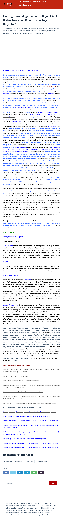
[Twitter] (13, 472)
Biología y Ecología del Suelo (33, 28)
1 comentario (39, 33)
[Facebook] (6, 472)
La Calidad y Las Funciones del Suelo (23, 33)
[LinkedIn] (20, 472)
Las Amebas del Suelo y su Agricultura (15, 376)
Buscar (53, 483)
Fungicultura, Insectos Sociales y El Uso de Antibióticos (21, 381)
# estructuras (8, 461)
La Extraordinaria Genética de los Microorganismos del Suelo (23, 392)
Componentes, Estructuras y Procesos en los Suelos (18, 32)
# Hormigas (18, 461)
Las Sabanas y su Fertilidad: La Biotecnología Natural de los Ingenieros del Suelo (29, 403)
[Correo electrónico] (41, 472)
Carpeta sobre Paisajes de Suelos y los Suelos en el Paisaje (39, 30)
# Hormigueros (29, 461)
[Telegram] (27, 472)
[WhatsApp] (34, 472)
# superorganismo (41, 461)
